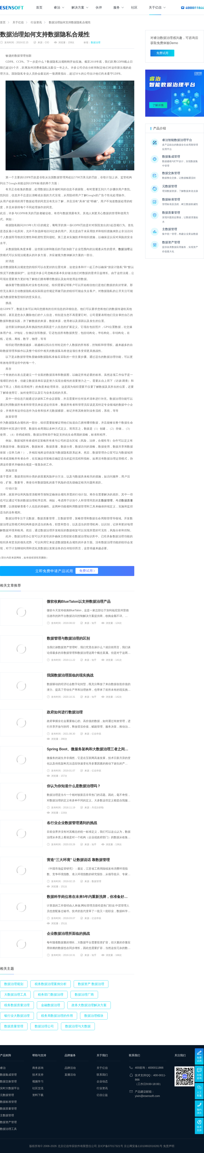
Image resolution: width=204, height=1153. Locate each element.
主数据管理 (105, 500)
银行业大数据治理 (17, 1015)
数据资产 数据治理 (91, 984)
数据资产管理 (8, 1122)
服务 (118, 7)
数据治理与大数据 (78, 1026)
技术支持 (37, 1074)
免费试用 (86, 570)
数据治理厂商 (84, 994)
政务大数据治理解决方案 (89, 1005)
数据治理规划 (13, 984)
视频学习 (37, 1081)
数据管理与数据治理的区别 (68, 638)
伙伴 (99, 7)
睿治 (59, 7)
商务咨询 (37, 1067)
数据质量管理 (13, 1026)
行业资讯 (36, 22)
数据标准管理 (8, 1101)
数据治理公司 (44, 1026)
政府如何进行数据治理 (65, 712)
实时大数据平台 (10, 1088)
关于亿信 (157, 7)
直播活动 (70, 1074)
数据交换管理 (8, 1081)
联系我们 (102, 1074)
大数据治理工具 (15, 994)
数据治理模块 (93, 1015)
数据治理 (95, 42)
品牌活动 (70, 1067)
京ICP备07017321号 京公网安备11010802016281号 (130, 1146)
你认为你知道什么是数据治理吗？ (74, 786)
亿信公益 (102, 1095)
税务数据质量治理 (17, 1005)
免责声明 (168, 1146)
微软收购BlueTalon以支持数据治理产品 (79, 602)
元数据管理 (7, 1095)
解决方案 (80, 7)
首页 (39, 7)
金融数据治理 (50, 1005)
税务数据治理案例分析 (51, 984)
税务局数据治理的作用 (57, 1015)
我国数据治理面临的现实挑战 (70, 675)
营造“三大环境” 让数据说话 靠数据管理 (78, 860)
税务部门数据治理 (50, 994)
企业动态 (102, 1081)
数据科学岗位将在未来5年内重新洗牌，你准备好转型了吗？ (89, 897)
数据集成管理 (8, 1074)
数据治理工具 (8, 1128)
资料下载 (37, 1095)
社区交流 (37, 1088)
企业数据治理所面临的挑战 (68, 934)
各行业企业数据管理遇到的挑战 (72, 823)
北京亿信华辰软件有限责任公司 (77, 1146)
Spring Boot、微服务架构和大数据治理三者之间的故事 (89, 749)
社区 (134, 7)
